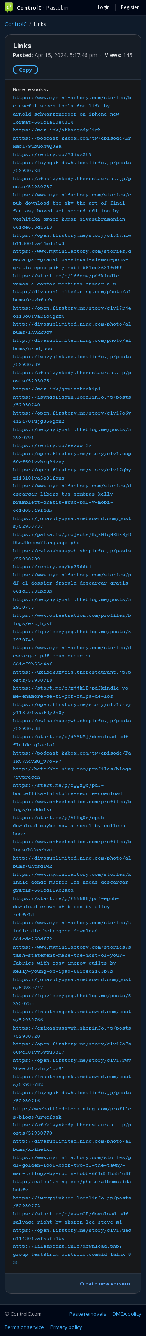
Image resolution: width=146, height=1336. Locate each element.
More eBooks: (72, 676)
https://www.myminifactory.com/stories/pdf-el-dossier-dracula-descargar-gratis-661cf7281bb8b (72, 583)
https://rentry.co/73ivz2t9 (52, 155)
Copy (25, 69)
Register (130, 7)
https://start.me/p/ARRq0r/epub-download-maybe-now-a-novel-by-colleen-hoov (70, 826)
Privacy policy (66, 1327)
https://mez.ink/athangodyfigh (57, 130)
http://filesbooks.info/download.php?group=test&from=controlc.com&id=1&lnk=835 (72, 1255)
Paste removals (87, 1313)
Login (104, 7)
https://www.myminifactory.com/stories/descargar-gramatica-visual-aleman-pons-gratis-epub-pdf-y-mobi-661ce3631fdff (72, 260)
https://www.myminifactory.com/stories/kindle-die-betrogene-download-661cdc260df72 (72, 931)
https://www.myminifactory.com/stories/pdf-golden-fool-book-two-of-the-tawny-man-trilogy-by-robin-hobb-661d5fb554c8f (72, 1166)
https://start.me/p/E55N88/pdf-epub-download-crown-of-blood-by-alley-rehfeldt (66, 907)
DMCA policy (127, 1313)
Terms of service (24, 1327)
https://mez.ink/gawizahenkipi (57, 389)
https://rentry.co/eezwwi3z (52, 445)
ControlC (16, 24)
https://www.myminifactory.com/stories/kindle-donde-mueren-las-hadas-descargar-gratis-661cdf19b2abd (72, 883)
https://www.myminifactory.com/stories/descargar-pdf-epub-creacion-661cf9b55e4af (72, 656)
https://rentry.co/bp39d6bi (52, 567)
